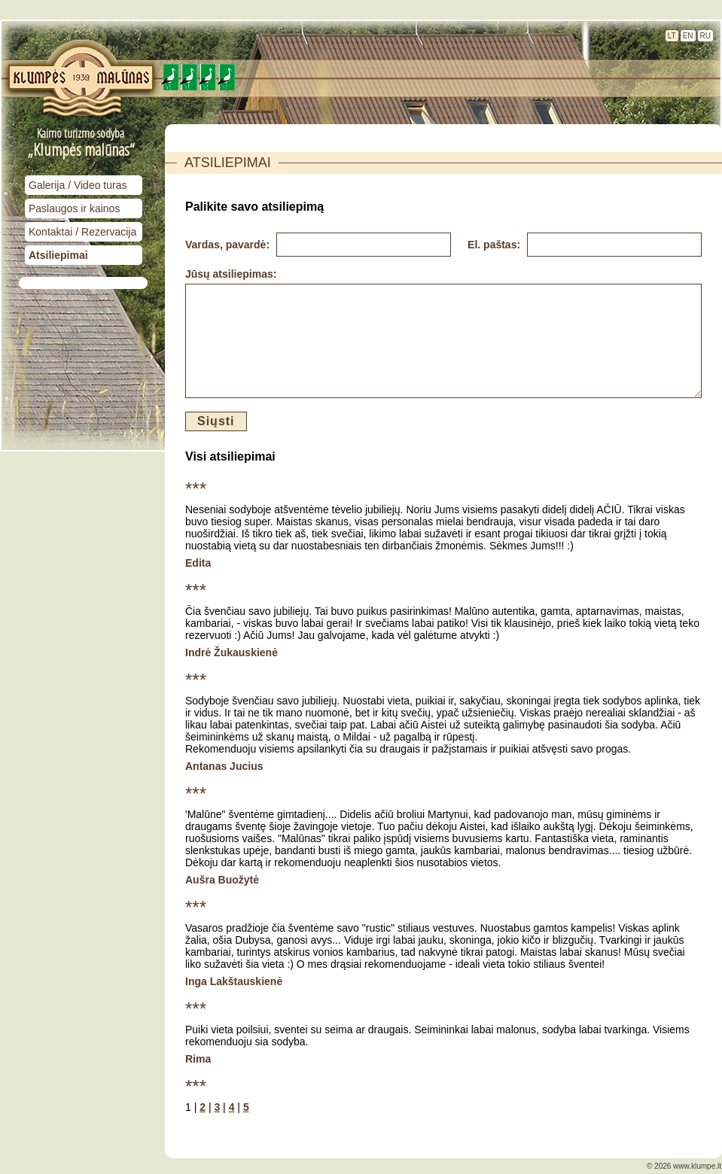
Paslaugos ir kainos (74, 208)
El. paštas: (495, 245)
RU (705, 36)
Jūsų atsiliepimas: (230, 274)
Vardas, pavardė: (229, 245)
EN (688, 36)
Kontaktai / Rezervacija (82, 232)
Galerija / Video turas (77, 185)
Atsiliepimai (58, 255)
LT (672, 36)
